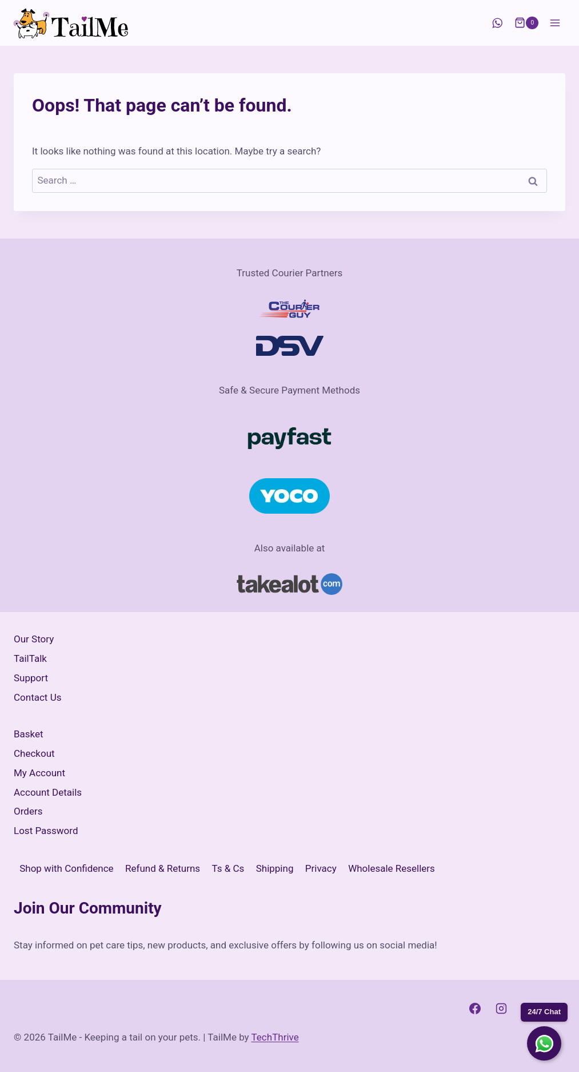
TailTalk (30, 658)
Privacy (321, 868)
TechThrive (275, 1037)
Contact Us (37, 697)
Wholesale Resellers (391, 868)
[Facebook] (475, 1008)
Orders (28, 811)
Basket (28, 734)
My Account (39, 773)
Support (31, 678)
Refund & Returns (162, 868)
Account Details (48, 792)
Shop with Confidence (66, 868)
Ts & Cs (228, 868)
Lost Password (46, 830)
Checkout (34, 753)
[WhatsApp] (497, 23)
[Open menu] (554, 22)
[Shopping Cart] (526, 23)
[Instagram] (501, 1008)
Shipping (275, 868)
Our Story (34, 639)
